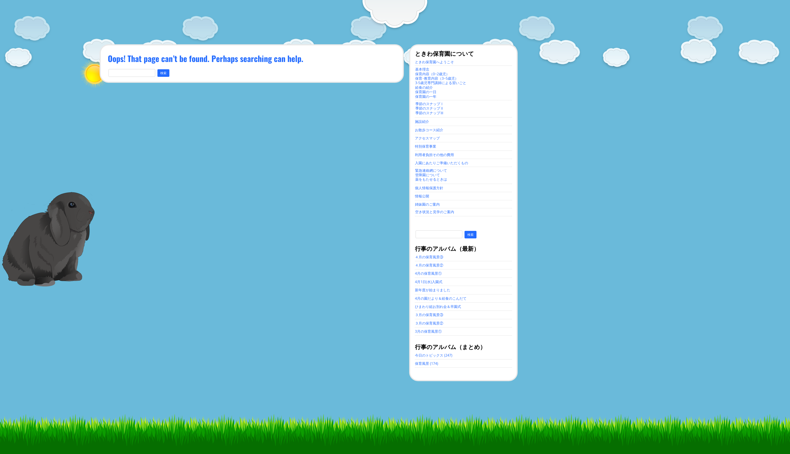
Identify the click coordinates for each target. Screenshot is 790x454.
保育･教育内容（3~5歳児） (436, 78)
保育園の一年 (425, 96)
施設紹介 (422, 121)
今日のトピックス (429, 355)
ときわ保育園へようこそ (434, 62)
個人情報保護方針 (429, 187)
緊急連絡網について (431, 170)
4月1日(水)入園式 (428, 281)
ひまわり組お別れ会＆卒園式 (438, 306)
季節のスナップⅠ (429, 103)
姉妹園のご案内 (427, 204)
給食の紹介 (424, 87)
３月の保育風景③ (429, 314)
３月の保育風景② (429, 323)
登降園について (427, 174)
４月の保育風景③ (429, 257)
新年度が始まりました (432, 290)
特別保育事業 (425, 146)
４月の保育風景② (429, 265)
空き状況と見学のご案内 (434, 211)
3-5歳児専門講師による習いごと (440, 82)
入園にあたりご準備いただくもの (441, 162)
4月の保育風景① (428, 273)
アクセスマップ (427, 138)
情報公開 (422, 196)
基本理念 (422, 69)
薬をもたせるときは (431, 179)
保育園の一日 (425, 91)
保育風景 (422, 363)
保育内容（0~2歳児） (432, 73)
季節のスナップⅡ (429, 108)
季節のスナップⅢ (429, 112)
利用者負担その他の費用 (434, 154)
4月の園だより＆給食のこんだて (441, 298)
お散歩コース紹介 (429, 130)
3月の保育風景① (428, 331)
